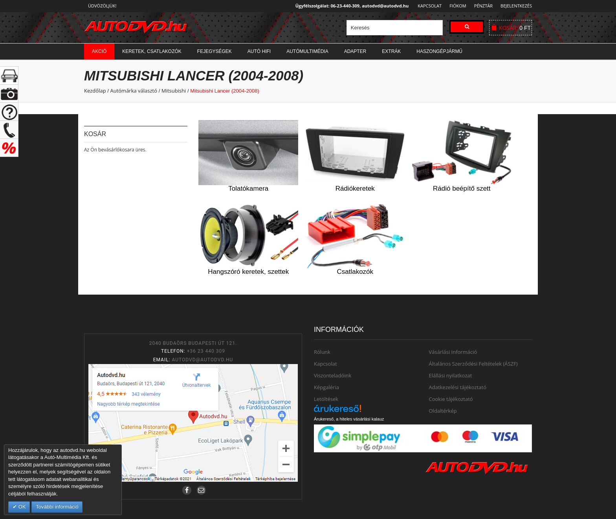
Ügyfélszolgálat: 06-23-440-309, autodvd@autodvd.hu (350, 6)
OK (21, 507)
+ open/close (9, 75)
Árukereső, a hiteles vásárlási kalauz (349, 419)
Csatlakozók (355, 271)
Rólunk (322, 351)
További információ (57, 507)
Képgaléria (326, 387)
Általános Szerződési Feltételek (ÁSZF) (473, 363)
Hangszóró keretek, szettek (248, 271)
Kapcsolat (427, 6)
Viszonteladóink (332, 375)
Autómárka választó (133, 90)
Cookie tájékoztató (451, 398)
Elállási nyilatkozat (450, 375)
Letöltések (326, 398)
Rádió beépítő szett (461, 188)
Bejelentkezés (516, 6)
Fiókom (455, 6)
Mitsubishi (173, 90)
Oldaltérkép (443, 410)
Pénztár (482, 6)
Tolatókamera (248, 188)
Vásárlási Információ (453, 351)
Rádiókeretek (355, 188)
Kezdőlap (95, 90)
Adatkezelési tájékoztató (458, 387)
